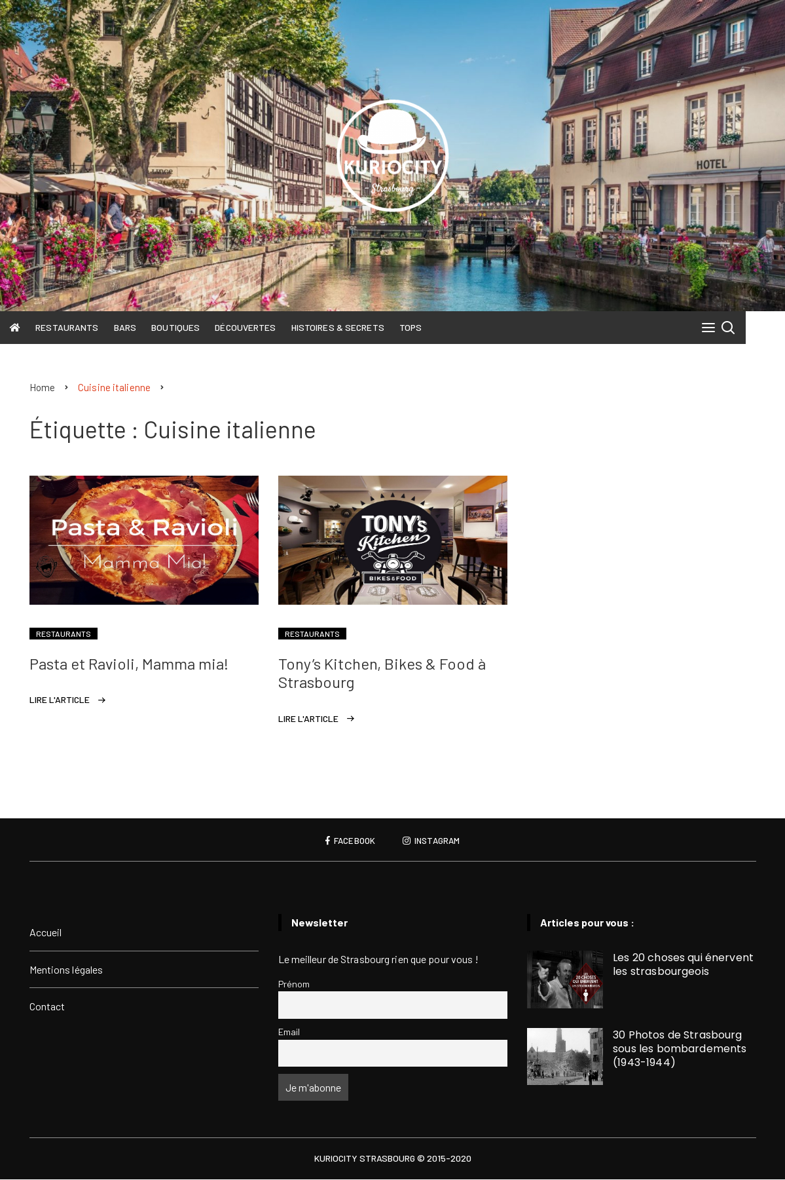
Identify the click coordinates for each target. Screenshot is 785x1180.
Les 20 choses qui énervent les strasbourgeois (683, 965)
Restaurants (86, 327)
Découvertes (264, 327)
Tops (429, 327)
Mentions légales (66, 970)
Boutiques (195, 327)
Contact (47, 1006)
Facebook (348, 841)
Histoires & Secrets (356, 327)
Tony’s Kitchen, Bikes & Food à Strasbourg (382, 674)
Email (289, 1032)
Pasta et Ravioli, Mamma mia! (128, 664)
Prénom (294, 984)
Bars (144, 327)
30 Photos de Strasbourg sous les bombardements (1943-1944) (679, 1049)
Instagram (432, 841)
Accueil (45, 932)
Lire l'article (59, 700)
